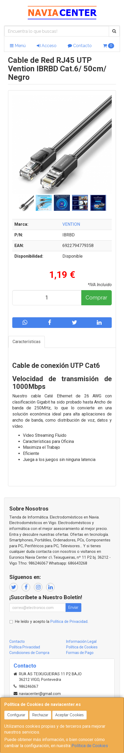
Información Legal (81, 641)
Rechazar (40, 715)
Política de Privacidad (68, 621)
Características (27, 341)
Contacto (80, 45)
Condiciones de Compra (29, 653)
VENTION (71, 224)
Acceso (47, 45)
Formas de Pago (80, 653)
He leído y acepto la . (51, 621)
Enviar (73, 607)
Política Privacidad (24, 647)
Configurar (16, 715)
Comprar (96, 297)
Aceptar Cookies (69, 715)
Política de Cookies (89, 745)
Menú (18, 45)
